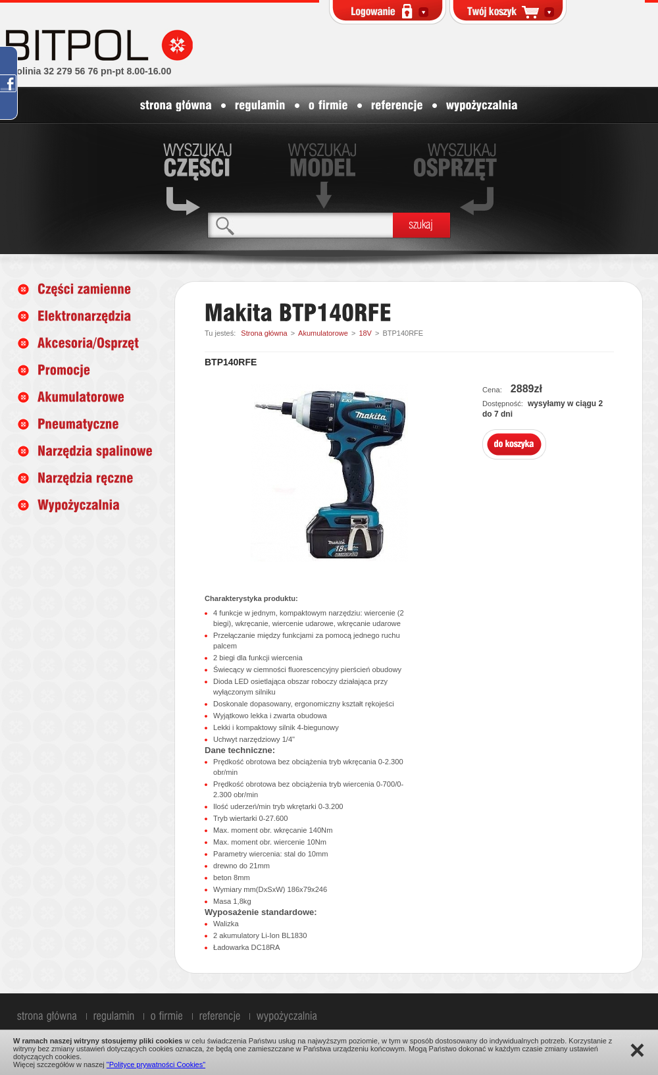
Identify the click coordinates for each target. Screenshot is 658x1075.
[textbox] (300, 225)
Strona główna (264, 333)
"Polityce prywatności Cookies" (156, 1064)
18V (365, 333)
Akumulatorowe (323, 333)
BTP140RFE (402, 333)
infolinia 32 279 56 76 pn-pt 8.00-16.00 (88, 71)
